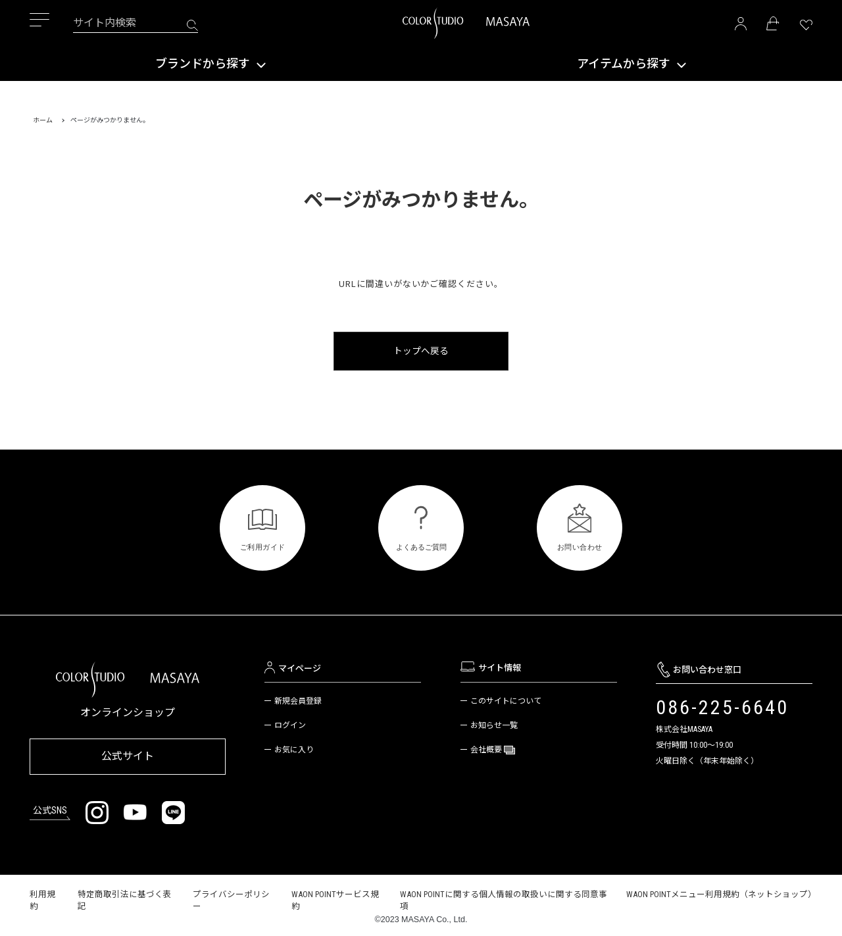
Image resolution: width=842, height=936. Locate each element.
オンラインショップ (127, 712)
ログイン (290, 724)
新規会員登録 (298, 700)
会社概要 (487, 749)
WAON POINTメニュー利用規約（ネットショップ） (721, 890)
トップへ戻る (421, 350)
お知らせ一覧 (494, 724)
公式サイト (127, 753)
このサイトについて (505, 700)
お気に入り (294, 749)
